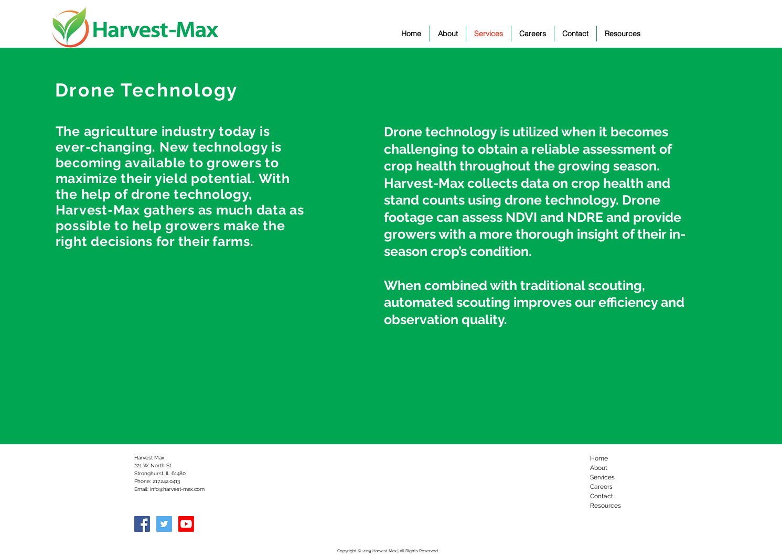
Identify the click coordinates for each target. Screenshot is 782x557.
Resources (605, 505)
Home (599, 458)
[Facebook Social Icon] (142, 524)
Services (602, 477)
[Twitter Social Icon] (164, 524)
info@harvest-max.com (177, 489)
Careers (601, 486)
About (598, 468)
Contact (601, 496)
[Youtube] (186, 524)
